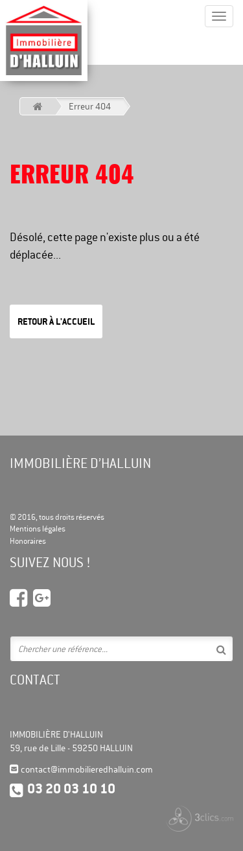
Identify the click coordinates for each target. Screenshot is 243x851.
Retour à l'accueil (56, 321)
